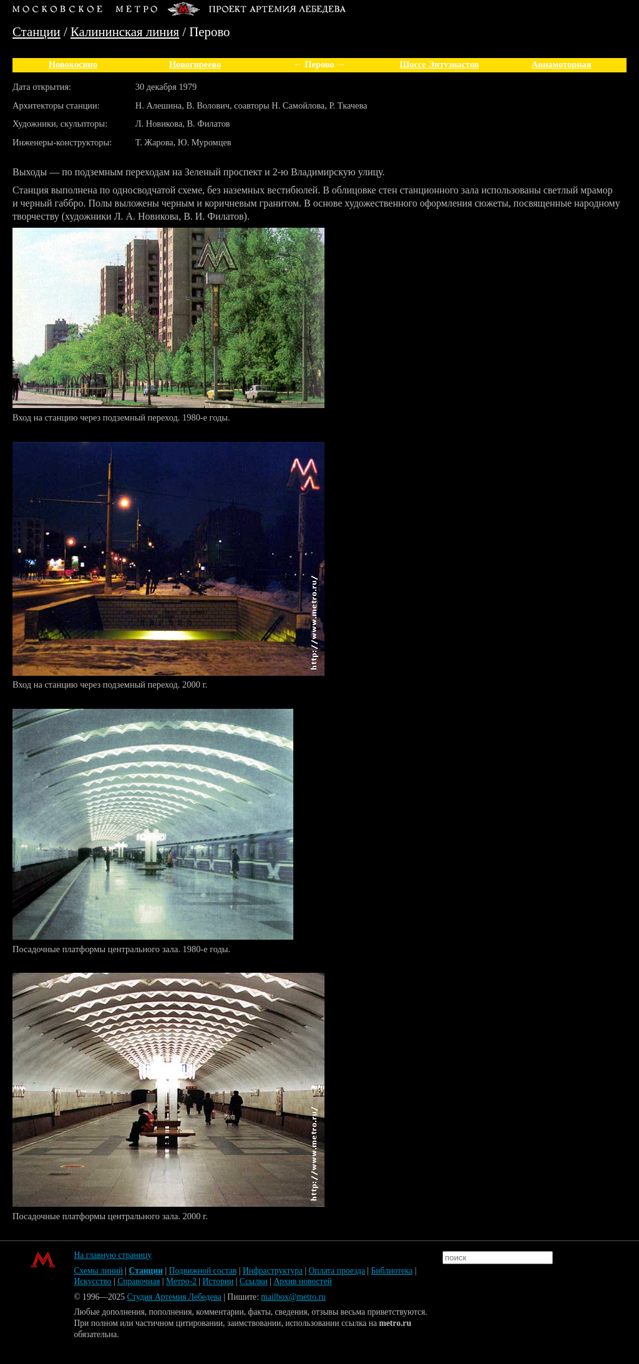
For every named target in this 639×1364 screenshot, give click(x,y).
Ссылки (254, 1281)
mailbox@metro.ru (293, 1297)
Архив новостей (302, 1281)
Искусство (92, 1281)
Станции (36, 31)
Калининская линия (125, 31)
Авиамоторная (562, 64)
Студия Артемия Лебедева (174, 1297)
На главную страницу (113, 1255)
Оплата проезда (337, 1270)
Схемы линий (98, 1270)
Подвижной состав (203, 1270)
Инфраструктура (273, 1270)
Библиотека (391, 1270)
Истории (218, 1281)
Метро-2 (181, 1281)
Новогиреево (195, 64)
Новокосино (73, 64)
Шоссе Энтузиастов (439, 64)
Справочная (138, 1281)
